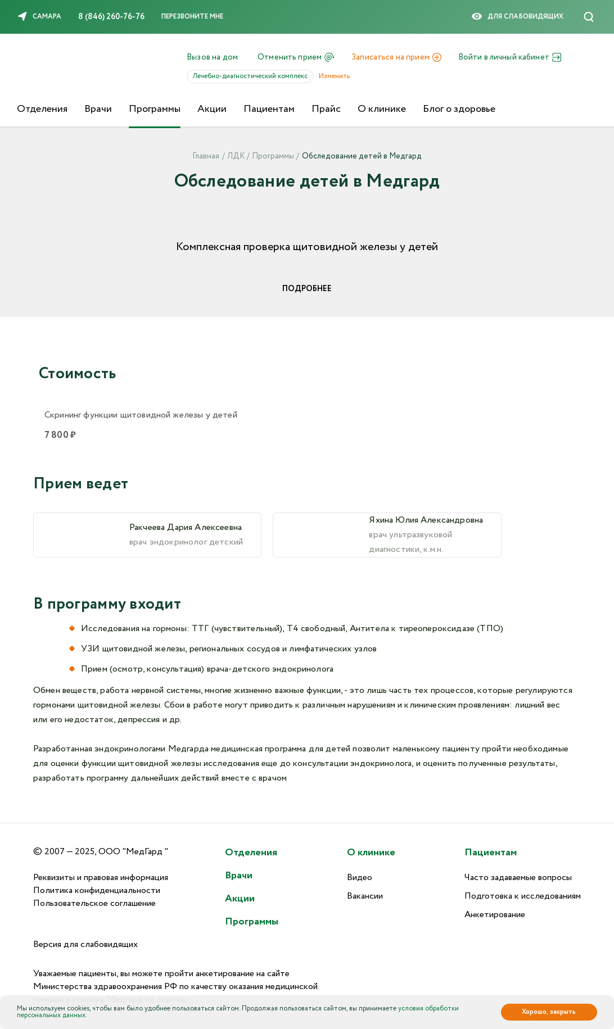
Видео (359, 877)
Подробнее (307, 288)
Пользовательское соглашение (94, 903)
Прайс (326, 109)
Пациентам (269, 109)
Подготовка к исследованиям (522, 896)
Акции (212, 109)
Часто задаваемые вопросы (518, 877)
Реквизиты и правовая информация (100, 877)
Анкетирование (494, 914)
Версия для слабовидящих (85, 944)
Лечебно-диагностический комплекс (253, 76)
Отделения (42, 109)
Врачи (98, 109)
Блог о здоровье (459, 109)
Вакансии (365, 896)
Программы (154, 109)
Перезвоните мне (192, 16)
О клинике (382, 109)
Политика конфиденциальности (96, 890)
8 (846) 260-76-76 (111, 16)
